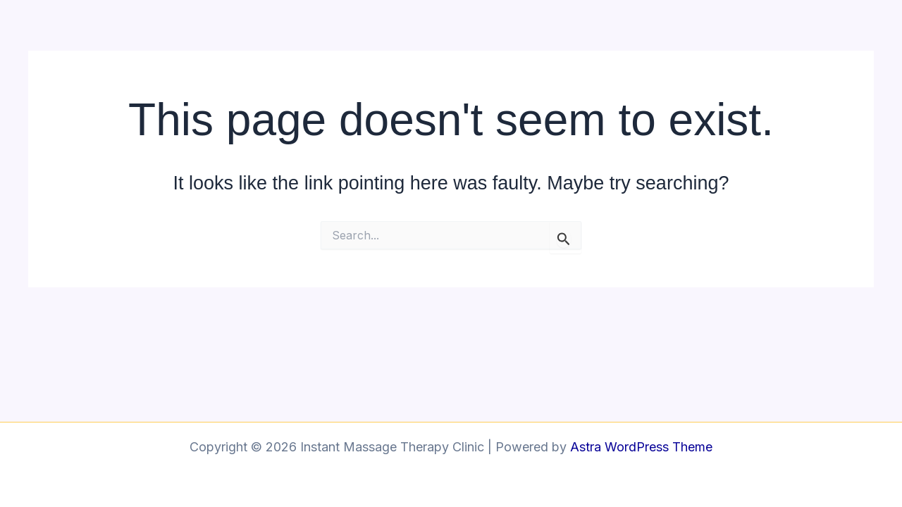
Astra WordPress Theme (641, 446)
